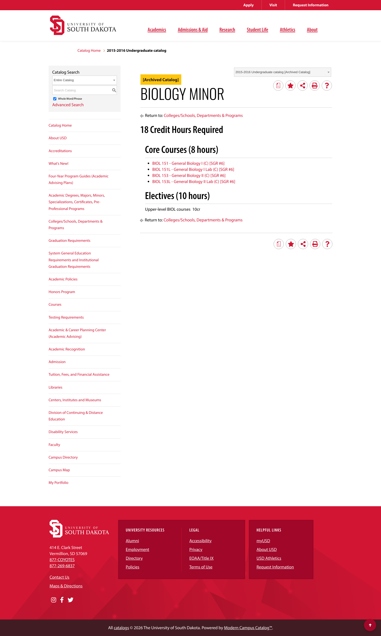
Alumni (132, 540)
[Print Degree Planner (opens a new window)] (278, 85)
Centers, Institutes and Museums (75, 400)
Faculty (54, 444)
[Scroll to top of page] (370, 625)
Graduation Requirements (69, 240)
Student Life (257, 29)
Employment (137, 549)
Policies (132, 567)
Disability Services (63, 431)
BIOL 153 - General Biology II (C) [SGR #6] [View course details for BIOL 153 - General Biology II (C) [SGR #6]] (189, 175)
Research (227, 29)
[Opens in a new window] (53, 600)
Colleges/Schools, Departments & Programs (76, 224)
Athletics (287, 29)
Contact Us (59, 577)
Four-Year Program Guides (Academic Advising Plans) (78, 179)
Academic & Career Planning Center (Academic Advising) (77, 333)
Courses (55, 304)
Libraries (55, 387)
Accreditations (60, 150)
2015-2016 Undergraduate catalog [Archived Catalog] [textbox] (272, 72)
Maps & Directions (66, 586)
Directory (134, 558)
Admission (57, 361)
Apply (248, 5)
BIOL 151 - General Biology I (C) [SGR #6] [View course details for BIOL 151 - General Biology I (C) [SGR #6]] (188, 163)
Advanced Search (68, 104)
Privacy (195, 549)
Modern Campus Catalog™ (248, 627)
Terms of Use (200, 567)
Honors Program (62, 291)
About (312, 29)
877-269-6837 (62, 565)
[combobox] (282, 72)
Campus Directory (63, 457)
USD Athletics (269, 558)
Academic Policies (63, 279)
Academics (157, 29)
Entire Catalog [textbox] (64, 80)
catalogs (121, 627)
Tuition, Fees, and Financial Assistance (79, 374)
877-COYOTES (62, 559)
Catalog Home (89, 50)
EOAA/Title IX (201, 558)
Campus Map (59, 470)
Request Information (311, 5)
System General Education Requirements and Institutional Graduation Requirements (74, 260)
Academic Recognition (67, 349)
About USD (58, 138)
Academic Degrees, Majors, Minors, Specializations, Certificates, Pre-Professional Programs (77, 202)
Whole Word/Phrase (70, 99)
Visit (273, 5)
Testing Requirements (66, 317)
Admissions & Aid (193, 29)
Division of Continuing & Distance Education (76, 416)
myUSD (263, 540)
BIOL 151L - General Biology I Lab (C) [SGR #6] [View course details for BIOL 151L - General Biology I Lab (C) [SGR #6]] (193, 169)
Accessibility (200, 540)
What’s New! (59, 163)
